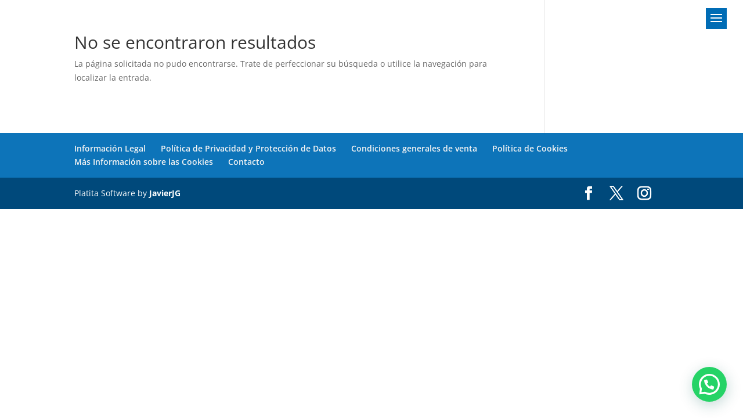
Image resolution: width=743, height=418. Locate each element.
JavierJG (165, 193)
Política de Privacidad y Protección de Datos (248, 148)
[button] (709, 384)
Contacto (246, 161)
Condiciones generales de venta (414, 148)
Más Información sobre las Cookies (143, 161)
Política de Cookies (530, 148)
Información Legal (110, 148)
